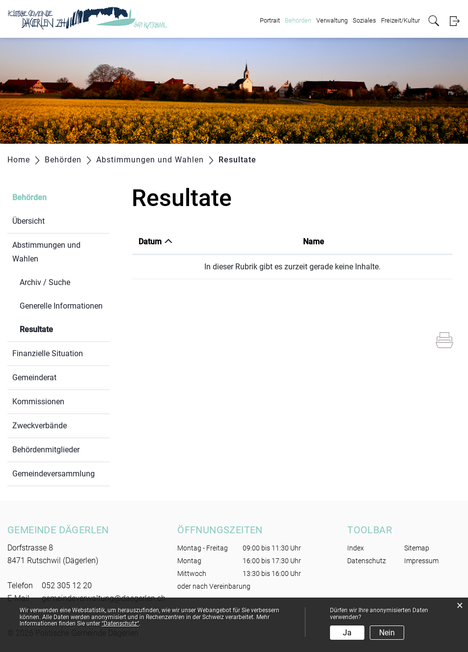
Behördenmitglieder (46, 449)
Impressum (421, 561)
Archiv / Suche (45, 282)
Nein (387, 632)
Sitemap (416, 548)
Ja (347, 632)
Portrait (270, 20)
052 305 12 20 (67, 585)
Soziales (364, 20)
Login (454, 21)
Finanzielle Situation (47, 353)
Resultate (60, 328)
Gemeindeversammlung (53, 473)
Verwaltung (332, 20)
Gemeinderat (34, 377)
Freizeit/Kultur (400, 20)
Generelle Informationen (61, 306)
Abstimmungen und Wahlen (46, 251)
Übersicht (28, 221)
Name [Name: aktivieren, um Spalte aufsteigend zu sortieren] (313, 241)
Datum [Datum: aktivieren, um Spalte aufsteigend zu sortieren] (150, 241)
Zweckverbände (39, 425)
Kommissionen (38, 401)
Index (355, 548)
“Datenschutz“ (120, 623)
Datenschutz (366, 561)
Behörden (298, 20)
